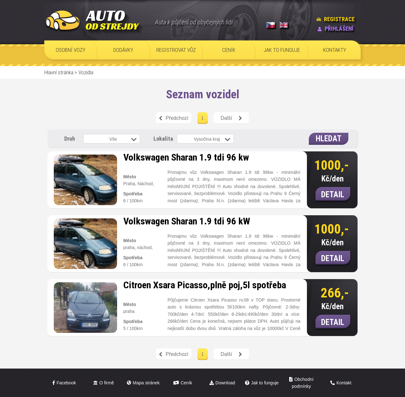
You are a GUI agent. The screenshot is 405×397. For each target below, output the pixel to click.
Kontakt (343, 382)
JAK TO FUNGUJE (282, 49)
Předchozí (173, 118)
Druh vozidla (69, 141)
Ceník (186, 382)
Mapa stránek (146, 382)
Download (225, 382)
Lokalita (163, 138)
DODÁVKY (123, 49)
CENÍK (228, 49)
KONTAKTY (334, 49)
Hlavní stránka (58, 72)
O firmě (106, 382)
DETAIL (332, 194)
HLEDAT (328, 139)
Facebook (66, 382)
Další (231, 118)
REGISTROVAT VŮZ (176, 49)
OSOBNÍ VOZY (70, 49)
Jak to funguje (264, 382)
